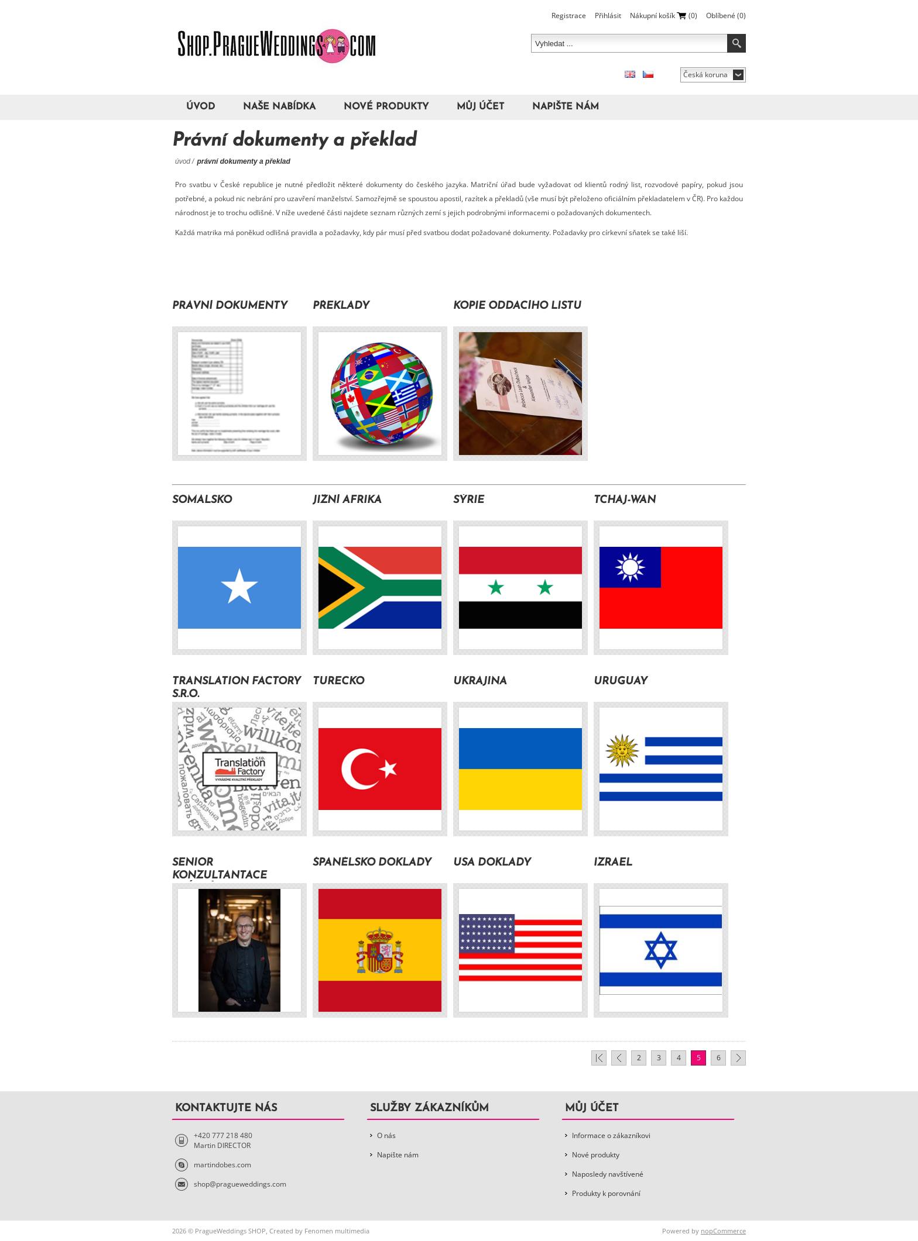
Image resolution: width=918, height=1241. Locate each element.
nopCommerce (723, 1230)
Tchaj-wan (625, 500)
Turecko (338, 681)
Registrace (569, 15)
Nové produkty (386, 107)
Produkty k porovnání (606, 1193)
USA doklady (492, 862)
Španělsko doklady (372, 862)
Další (738, 1058)
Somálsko (202, 500)
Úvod (200, 107)
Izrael (613, 862)
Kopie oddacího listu (517, 306)
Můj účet (480, 107)
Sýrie (468, 500)
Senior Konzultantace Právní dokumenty (229, 869)
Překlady (341, 306)
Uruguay (621, 681)
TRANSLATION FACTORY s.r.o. (236, 688)
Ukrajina (480, 681)
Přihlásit (608, 15)
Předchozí (618, 1058)
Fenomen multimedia (336, 1230)
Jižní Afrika (347, 500)
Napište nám (565, 107)
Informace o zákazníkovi (611, 1135)
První (599, 1058)
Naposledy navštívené (607, 1174)
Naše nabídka (279, 107)
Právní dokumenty (229, 306)
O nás (386, 1135)
